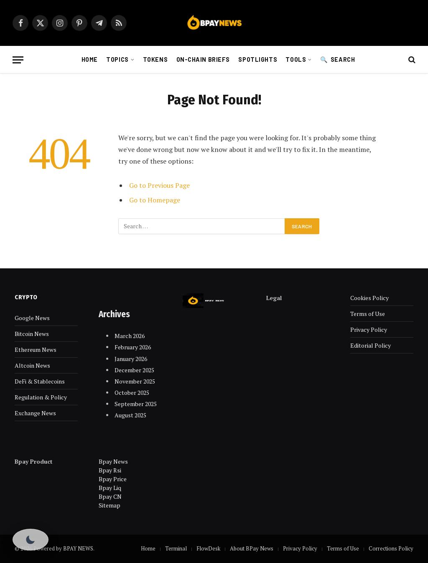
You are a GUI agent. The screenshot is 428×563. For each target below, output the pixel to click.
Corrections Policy (391, 548)
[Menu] (18, 59)
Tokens (155, 59)
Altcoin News (32, 365)
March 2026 (130, 336)
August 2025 (130, 415)
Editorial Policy (370, 345)
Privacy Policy (368, 329)
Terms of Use (367, 314)
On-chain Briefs (203, 59)
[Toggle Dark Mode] (30, 539)
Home (90, 59)
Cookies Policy (369, 298)
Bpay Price (113, 479)
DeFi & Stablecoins (40, 381)
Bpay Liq (110, 488)
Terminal (176, 548)
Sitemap (109, 505)
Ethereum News (35, 349)
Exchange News (35, 413)
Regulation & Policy (41, 397)
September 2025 (136, 404)
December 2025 (134, 370)
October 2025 (132, 392)
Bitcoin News (32, 334)
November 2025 (135, 381)
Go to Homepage (154, 199)
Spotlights (257, 59)
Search (343, 59)
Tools (295, 59)
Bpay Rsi (110, 470)
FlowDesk (208, 548)
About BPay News (251, 548)
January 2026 (131, 359)
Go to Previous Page (159, 185)
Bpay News (113, 461)
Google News (32, 318)
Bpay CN (110, 496)
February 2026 (133, 347)
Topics (117, 59)
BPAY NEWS (78, 548)
